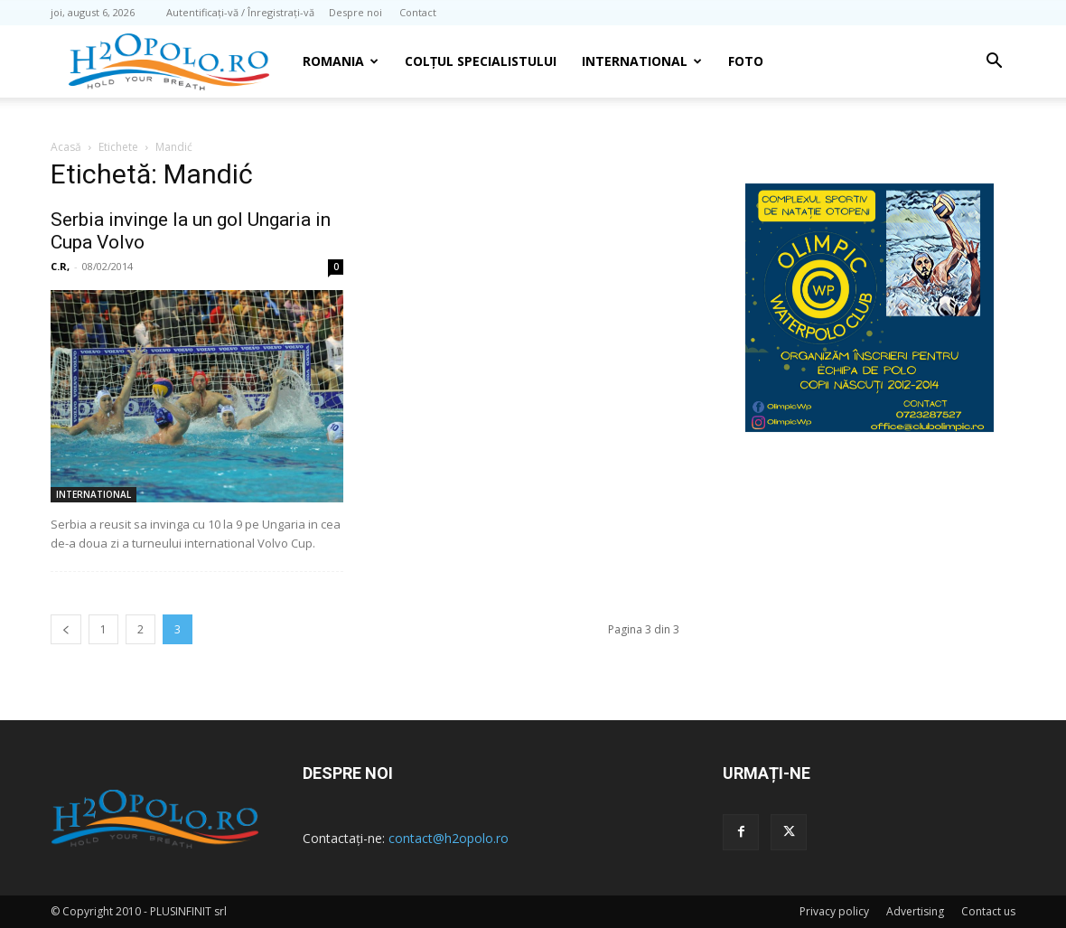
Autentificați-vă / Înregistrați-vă (240, 12)
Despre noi (355, 12)
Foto (745, 61)
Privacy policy (834, 911)
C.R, (60, 266)
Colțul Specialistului (480, 61)
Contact (417, 12)
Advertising (915, 911)
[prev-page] (66, 629)
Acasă (66, 147)
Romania (341, 61)
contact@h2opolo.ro (448, 838)
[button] (993, 62)
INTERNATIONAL (642, 61)
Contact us (988, 911)
